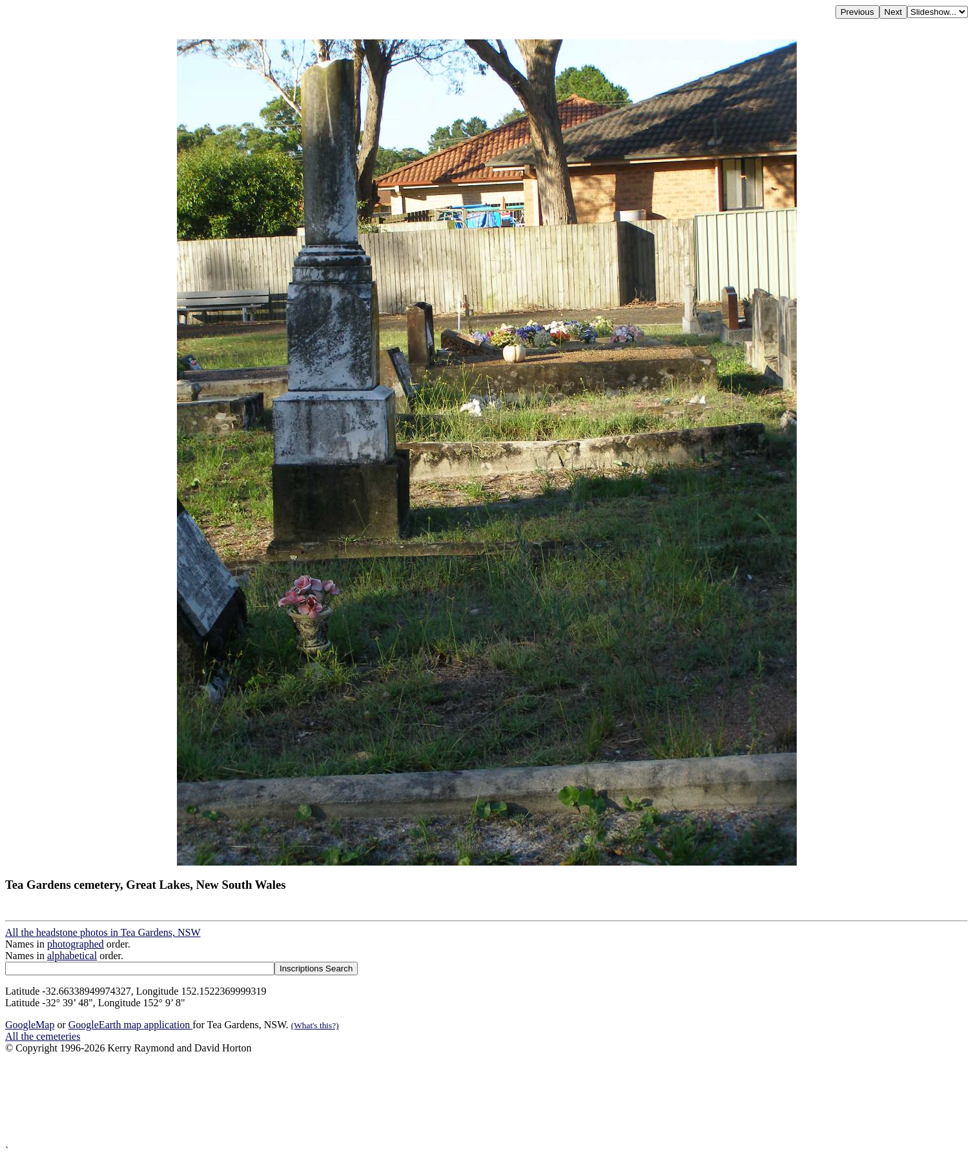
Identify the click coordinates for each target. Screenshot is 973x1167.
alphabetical (72, 955)
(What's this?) (315, 1025)
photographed (75, 944)
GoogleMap (29, 1024)
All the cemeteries (42, 1036)
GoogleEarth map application (130, 1024)
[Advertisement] (392, 1099)
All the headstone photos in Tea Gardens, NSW (103, 932)
